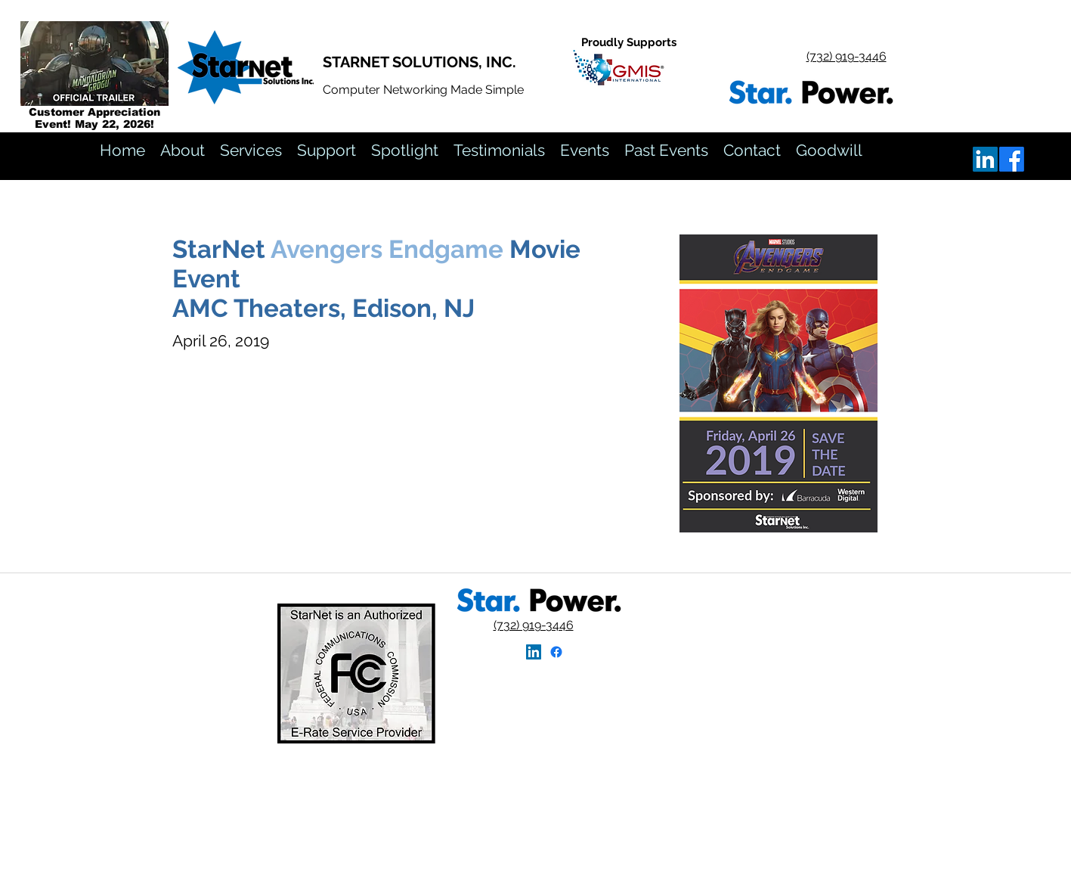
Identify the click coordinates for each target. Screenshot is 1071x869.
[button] (666, 150)
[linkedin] (985, 159)
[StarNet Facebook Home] (556, 652)
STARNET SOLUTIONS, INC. (419, 62)
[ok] (1011, 159)
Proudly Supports (628, 42)
